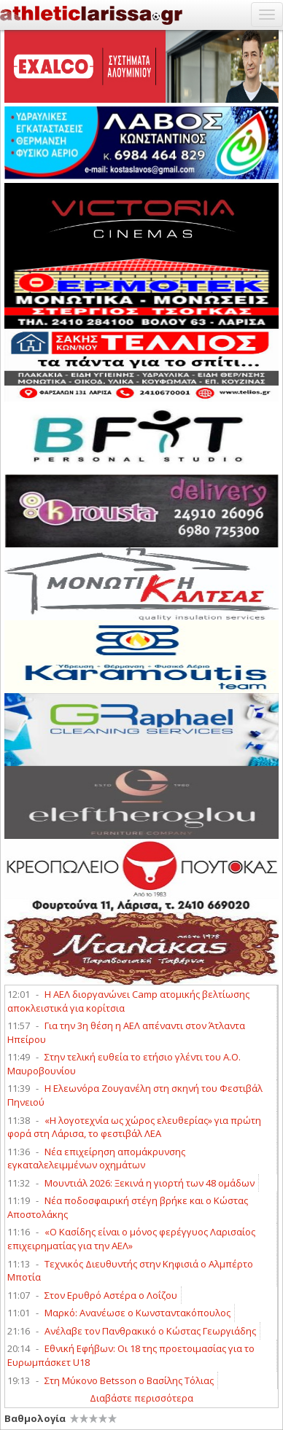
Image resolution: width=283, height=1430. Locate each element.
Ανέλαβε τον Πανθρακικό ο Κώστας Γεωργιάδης (150, 1330)
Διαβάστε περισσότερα (141, 1397)
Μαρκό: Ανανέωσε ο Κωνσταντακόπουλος (137, 1312)
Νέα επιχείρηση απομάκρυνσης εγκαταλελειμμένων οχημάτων (96, 1158)
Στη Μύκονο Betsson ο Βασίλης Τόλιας (129, 1380)
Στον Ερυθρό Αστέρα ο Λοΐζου (110, 1295)
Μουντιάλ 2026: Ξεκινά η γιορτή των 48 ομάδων (149, 1182)
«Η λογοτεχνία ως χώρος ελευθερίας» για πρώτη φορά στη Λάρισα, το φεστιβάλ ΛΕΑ (134, 1127)
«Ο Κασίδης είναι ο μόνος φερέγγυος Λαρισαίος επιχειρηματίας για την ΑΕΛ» (131, 1238)
